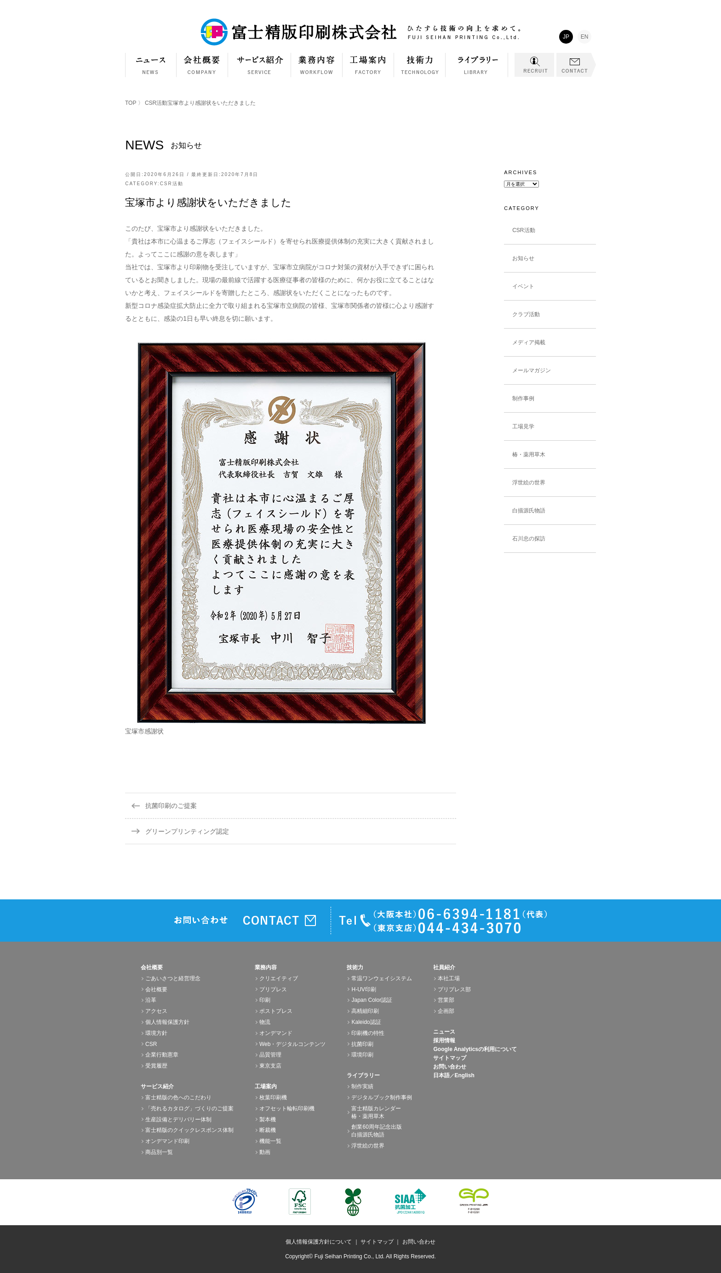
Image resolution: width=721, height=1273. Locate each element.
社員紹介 (444, 967)
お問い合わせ (449, 1066)
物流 (264, 1022)
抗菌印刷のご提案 (171, 805)
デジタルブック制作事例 (381, 1097)
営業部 (446, 1000)
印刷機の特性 (367, 1033)
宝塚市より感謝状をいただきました (208, 202)
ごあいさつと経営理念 (172, 978)
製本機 (267, 1119)
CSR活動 (156, 103)
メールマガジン (531, 370)
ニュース (444, 1032)
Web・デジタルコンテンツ (292, 1044)
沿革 (150, 1000)
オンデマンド (275, 1033)
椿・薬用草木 (528, 454)
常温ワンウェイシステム (381, 978)
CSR (151, 1044)
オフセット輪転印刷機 (287, 1108)
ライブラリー (477, 69)
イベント (523, 286)
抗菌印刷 (362, 1044)
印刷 (264, 1000)
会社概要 (202, 69)
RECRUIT (534, 65)
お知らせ (523, 258)
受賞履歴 (156, 1066)
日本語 (441, 1075)
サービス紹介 (259, 69)
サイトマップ (449, 1058)
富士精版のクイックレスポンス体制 (189, 1130)
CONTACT (576, 65)
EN (585, 37)
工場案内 (368, 69)
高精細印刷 (365, 1011)
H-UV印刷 (363, 989)
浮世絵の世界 (528, 482)
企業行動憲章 (161, 1054)
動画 (264, 1152)
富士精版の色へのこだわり (178, 1097)
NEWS (151, 65)
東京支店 (270, 1066)
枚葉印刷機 (273, 1097)
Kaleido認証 (366, 1022)
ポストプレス (275, 1011)
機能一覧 (270, 1141)
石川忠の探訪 (528, 538)
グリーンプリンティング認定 (187, 831)
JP (566, 37)
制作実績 (362, 1086)
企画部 (446, 1011)
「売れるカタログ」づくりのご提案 (189, 1108)
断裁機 (267, 1130)
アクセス (156, 1011)
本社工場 (449, 978)
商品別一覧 (159, 1152)
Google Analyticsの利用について (475, 1049)
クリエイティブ (278, 978)
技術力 (420, 69)
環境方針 (156, 1033)
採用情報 (444, 1040)
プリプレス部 (454, 989)
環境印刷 (362, 1054)
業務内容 (317, 69)
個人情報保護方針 (167, 1022)
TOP (130, 103)
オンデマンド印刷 (167, 1141)
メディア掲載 (528, 342)
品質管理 (270, 1054)
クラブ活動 (526, 314)
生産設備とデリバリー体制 (178, 1119)
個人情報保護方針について (319, 1242)
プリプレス (273, 989)
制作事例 (523, 398)
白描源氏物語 (528, 510)
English (464, 1075)
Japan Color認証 (371, 1000)
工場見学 (523, 426)
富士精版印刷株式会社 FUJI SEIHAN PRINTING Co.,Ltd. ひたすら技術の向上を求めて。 (360, 32)
